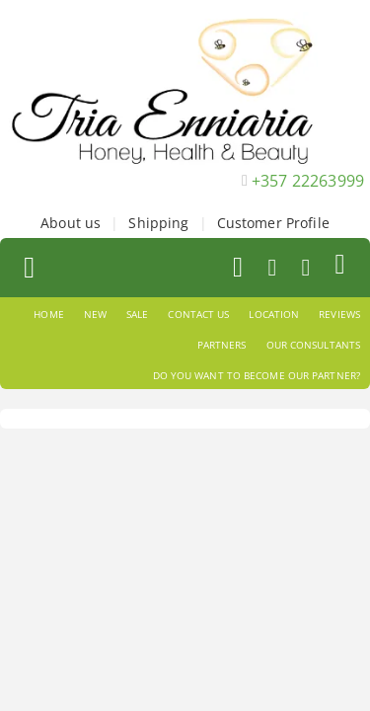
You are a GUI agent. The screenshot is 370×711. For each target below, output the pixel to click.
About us (70, 222)
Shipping (158, 222)
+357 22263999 (308, 181)
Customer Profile (273, 222)
